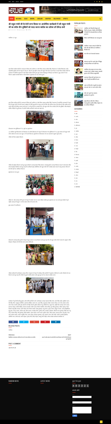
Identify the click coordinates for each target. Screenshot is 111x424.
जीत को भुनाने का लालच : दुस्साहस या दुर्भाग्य (91, 94)
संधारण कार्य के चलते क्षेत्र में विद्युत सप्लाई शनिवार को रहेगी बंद (93, 62)
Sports (65, 19)
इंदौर (77, 113)
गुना (76, 128)
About (13, 1)
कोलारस (77, 122)
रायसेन (77, 166)
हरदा (77, 184)
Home (10, 1)
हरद (76, 181)
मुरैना (77, 163)
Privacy (21, 1)
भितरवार (77, 154)
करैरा (77, 119)
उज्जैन (77, 116)
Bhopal (32, 19)
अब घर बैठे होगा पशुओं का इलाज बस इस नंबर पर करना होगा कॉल (92, 86)
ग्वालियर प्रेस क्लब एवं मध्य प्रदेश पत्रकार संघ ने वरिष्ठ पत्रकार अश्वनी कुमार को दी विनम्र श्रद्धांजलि (93, 71)
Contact (17, 1)
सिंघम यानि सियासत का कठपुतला (93, 38)
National (19, 19)
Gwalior (40, 19)
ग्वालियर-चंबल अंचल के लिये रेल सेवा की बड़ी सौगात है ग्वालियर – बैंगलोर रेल (92, 47)
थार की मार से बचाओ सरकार (91, 53)
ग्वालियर (29, 30)
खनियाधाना (78, 125)
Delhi (25, 19)
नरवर (77, 145)
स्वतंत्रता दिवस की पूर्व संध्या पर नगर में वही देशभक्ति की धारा (92, 78)
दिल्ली (77, 143)
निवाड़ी (77, 148)
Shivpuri (48, 19)
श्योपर (77, 175)
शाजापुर (77, 169)
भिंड (76, 151)
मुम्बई (77, 160)
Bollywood (57, 19)
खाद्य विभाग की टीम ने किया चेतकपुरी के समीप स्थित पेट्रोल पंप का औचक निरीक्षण (93, 103)
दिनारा (77, 140)
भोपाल (77, 157)
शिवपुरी (77, 172)
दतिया (77, 137)
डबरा (77, 134)
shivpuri (78, 187)
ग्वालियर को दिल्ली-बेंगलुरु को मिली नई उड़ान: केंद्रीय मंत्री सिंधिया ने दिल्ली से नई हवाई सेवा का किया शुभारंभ (93, 31)
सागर (77, 178)
